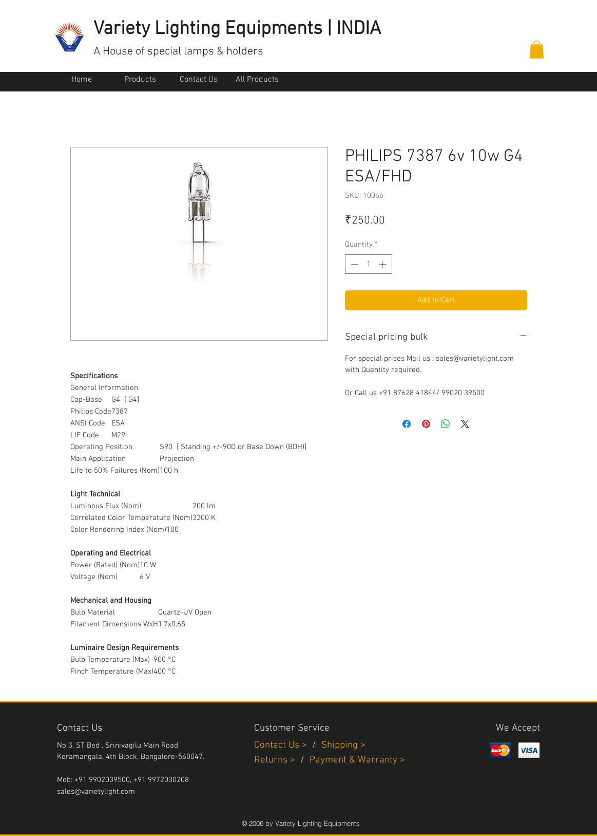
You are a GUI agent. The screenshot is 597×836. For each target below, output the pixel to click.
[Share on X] (465, 424)
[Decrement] (353, 264)
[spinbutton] (368, 264)
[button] (536, 50)
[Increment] (384, 264)
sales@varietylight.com (96, 791)
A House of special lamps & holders (178, 52)
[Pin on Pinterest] (426, 424)
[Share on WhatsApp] (445, 424)
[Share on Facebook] (406, 424)
